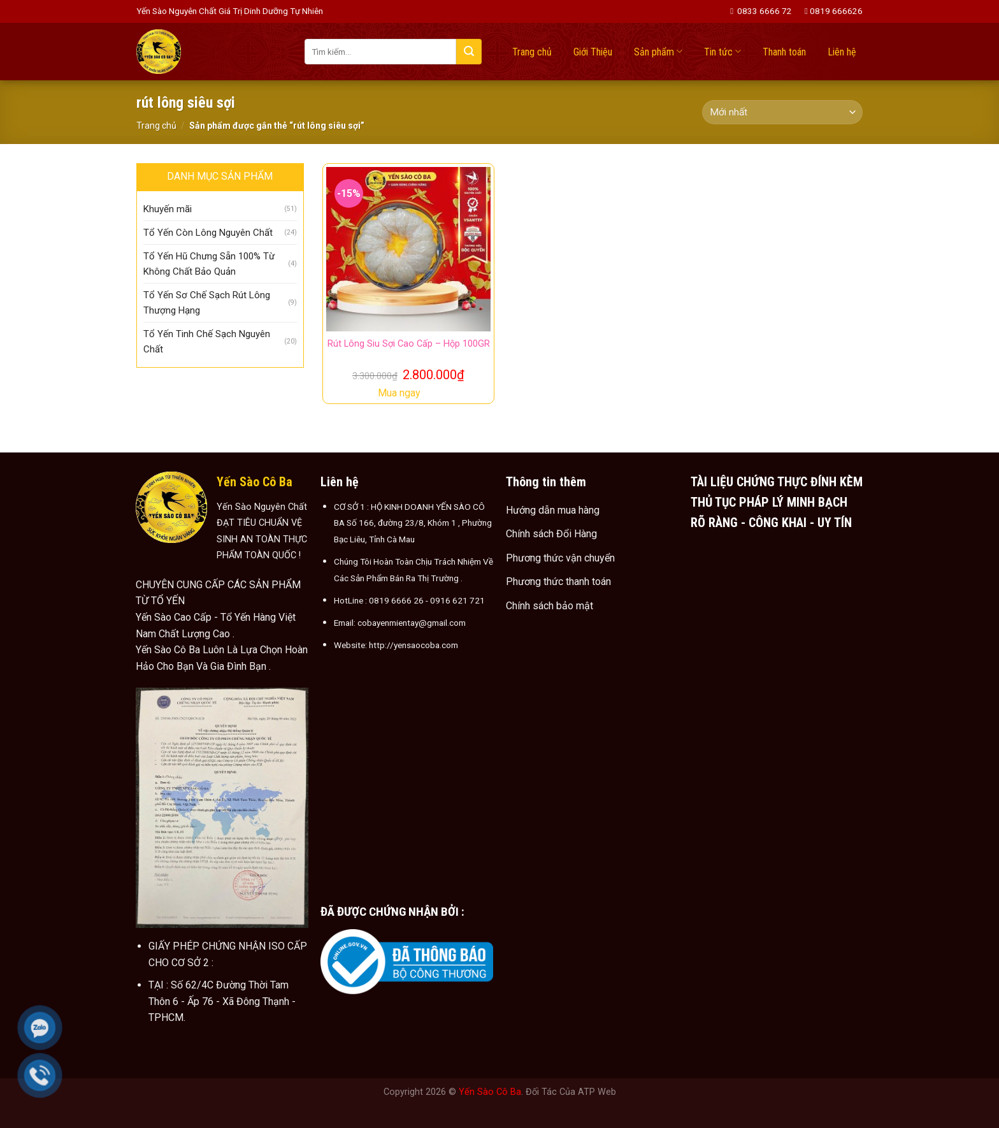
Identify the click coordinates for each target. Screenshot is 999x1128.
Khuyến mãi (167, 209)
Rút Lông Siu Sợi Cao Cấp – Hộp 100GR (408, 343)
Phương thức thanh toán (558, 581)
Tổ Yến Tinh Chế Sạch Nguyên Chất (206, 341)
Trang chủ (532, 52)
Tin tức (722, 51)
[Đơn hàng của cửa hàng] (782, 112)
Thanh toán (784, 52)
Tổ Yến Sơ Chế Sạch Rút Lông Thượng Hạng (206, 302)
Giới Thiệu (592, 52)
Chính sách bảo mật (549, 606)
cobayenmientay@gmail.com (411, 623)
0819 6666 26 (396, 600)
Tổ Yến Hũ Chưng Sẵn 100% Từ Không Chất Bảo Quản (209, 263)
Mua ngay (399, 393)
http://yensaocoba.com (413, 645)
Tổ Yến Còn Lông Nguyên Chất (208, 232)
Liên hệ (842, 52)
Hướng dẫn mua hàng (553, 510)
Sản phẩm (658, 51)
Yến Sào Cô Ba (490, 1092)
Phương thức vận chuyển (560, 558)
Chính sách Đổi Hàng (551, 534)
